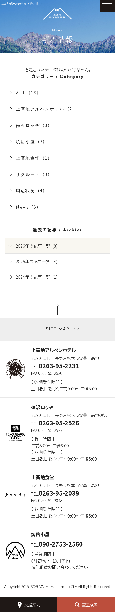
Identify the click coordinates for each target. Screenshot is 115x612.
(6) (27, 207)
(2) (45, 108)
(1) (33, 157)
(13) (27, 92)
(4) (30, 190)
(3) (33, 125)
